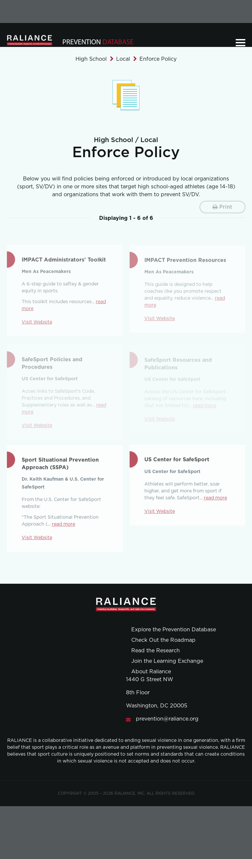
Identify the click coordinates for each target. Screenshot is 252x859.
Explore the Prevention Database (173, 629)
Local (123, 59)
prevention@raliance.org (167, 719)
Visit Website (37, 323)
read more (63, 525)
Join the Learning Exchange (167, 661)
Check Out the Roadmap (163, 640)
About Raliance (151, 671)
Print (222, 207)
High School (91, 59)
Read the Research (155, 650)
